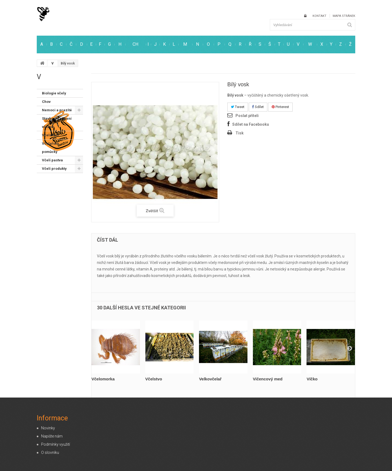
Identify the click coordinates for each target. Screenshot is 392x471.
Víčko (312, 379)
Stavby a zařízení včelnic (57, 122)
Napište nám (52, 436)
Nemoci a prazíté (57, 110)
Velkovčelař (210, 379)
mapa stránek (344, 16)
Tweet (237, 107)
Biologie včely (54, 93)
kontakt (319, 16)
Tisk (239, 133)
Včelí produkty (54, 169)
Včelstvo (153, 379)
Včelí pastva (52, 160)
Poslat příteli (247, 115)
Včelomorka (103, 379)
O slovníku (50, 452)
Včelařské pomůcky (50, 147)
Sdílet (258, 107)
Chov (46, 102)
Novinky (48, 428)
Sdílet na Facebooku (250, 124)
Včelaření (50, 135)
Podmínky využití (55, 444)
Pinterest (280, 107)
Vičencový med (268, 379)
